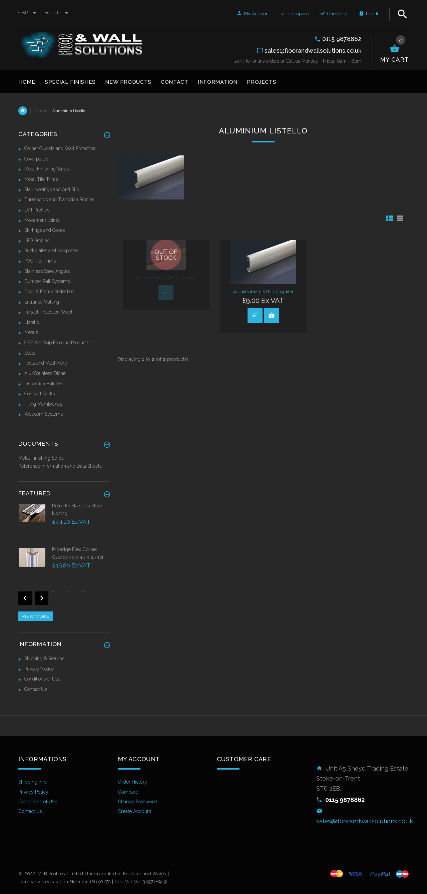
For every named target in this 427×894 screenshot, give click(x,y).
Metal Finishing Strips (46, 168)
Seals (29, 353)
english (56, 12)
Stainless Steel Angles (47, 271)
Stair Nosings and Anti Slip (51, 189)
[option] (63, 524)
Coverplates (36, 158)
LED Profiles (36, 240)
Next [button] (41, 598)
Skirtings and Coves (44, 230)
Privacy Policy (33, 792)
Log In (369, 13)
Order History (132, 782)
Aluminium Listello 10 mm (166, 278)
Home (22, 110)
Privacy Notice (39, 669)
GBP (28, 12)
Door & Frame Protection (49, 291)
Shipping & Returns (44, 658)
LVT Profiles (36, 209)
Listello (40, 111)
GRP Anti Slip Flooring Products (56, 342)
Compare (295, 13)
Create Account (134, 811)
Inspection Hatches (43, 383)
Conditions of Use (42, 679)
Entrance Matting (41, 302)
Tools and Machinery (45, 363)
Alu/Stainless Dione (44, 373)
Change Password (137, 801)
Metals (31, 332)
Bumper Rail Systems (47, 281)
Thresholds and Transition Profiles (59, 199)
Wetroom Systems (43, 414)
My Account (253, 13)
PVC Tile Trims (40, 261)
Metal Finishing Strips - (42, 458)
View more (35, 616)
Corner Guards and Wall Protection (60, 148)
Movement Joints (41, 220)
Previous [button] (25, 598)
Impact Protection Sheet (48, 312)
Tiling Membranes (43, 404)
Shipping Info (32, 782)
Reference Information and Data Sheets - (61, 466)
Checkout (334, 13)
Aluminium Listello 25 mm (263, 292)
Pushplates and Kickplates (51, 250)
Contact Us (35, 689)
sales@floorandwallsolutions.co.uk (364, 821)
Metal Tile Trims (41, 179)
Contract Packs (39, 393)
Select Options (271, 315)
